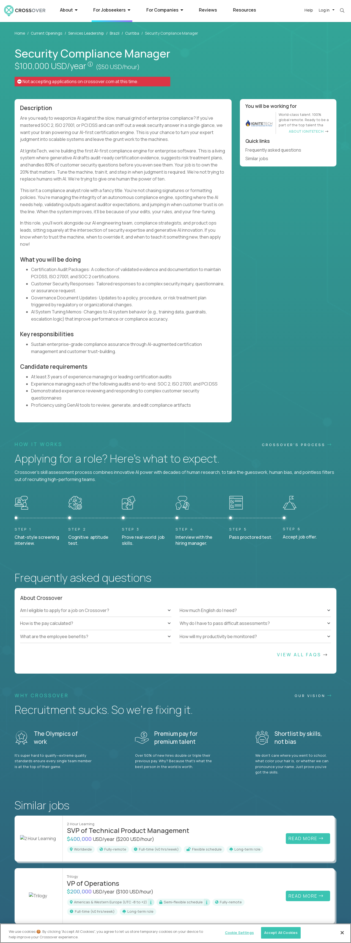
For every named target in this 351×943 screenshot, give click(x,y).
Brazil (114, 33)
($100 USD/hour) (134, 891)
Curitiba (132, 33)
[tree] (95, 623)
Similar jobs (259, 158)
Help (309, 10)
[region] (175, 933)
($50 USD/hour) (118, 67)
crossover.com (99, 81)
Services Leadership (86, 33)
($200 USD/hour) (135, 839)
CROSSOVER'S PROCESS (297, 444)
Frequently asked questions (275, 150)
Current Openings (46, 33)
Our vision (313, 695)
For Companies (164, 10)
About (69, 10)
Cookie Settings (239, 932)
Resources (244, 10)
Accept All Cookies (281, 932)
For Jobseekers (111, 10)
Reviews (208, 10)
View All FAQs (302, 655)
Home (20, 33)
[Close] (342, 932)
